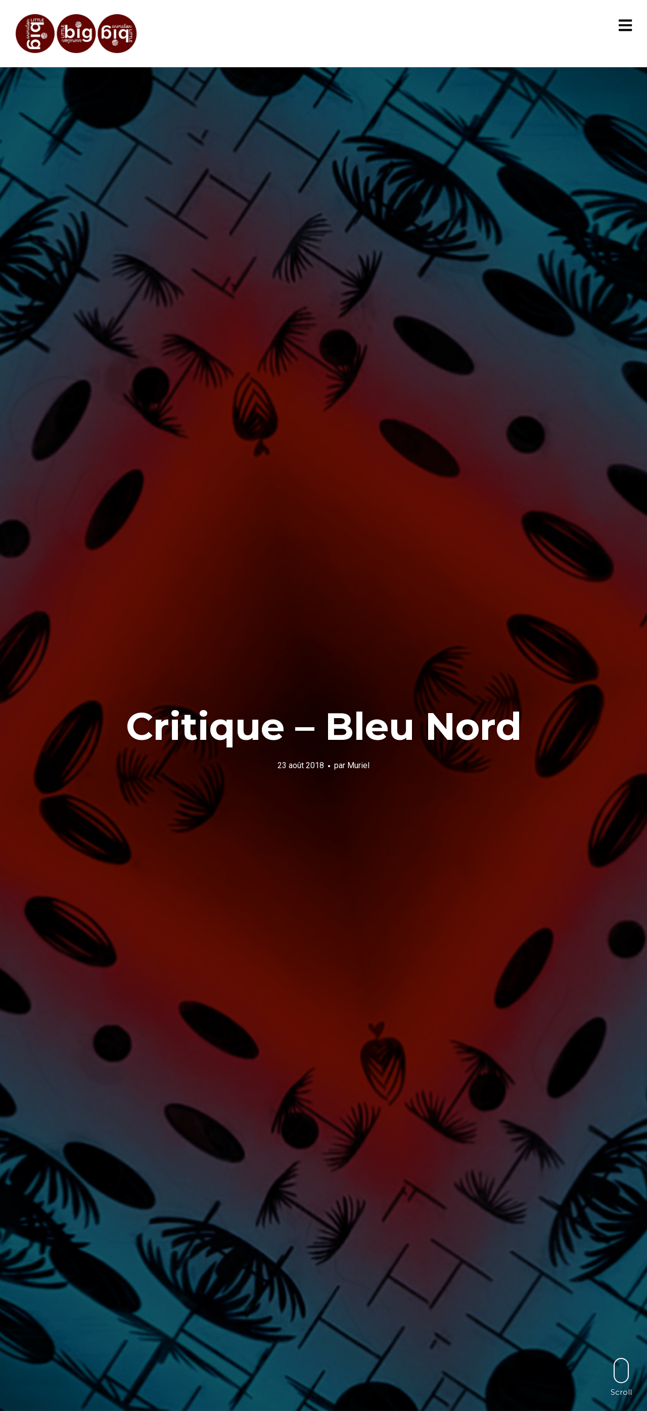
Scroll (621, 1377)
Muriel (358, 765)
